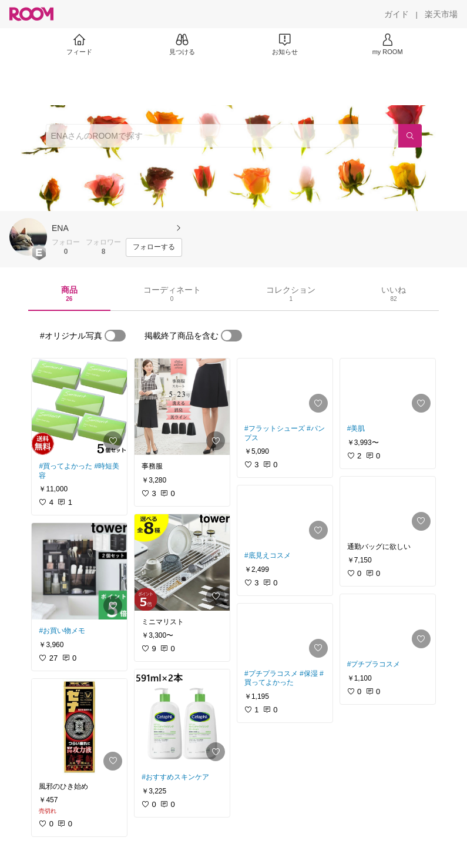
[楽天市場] (441, 14)
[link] (79, 407)
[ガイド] (396, 14)
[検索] (410, 136)
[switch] (115, 335)
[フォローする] (154, 247)
